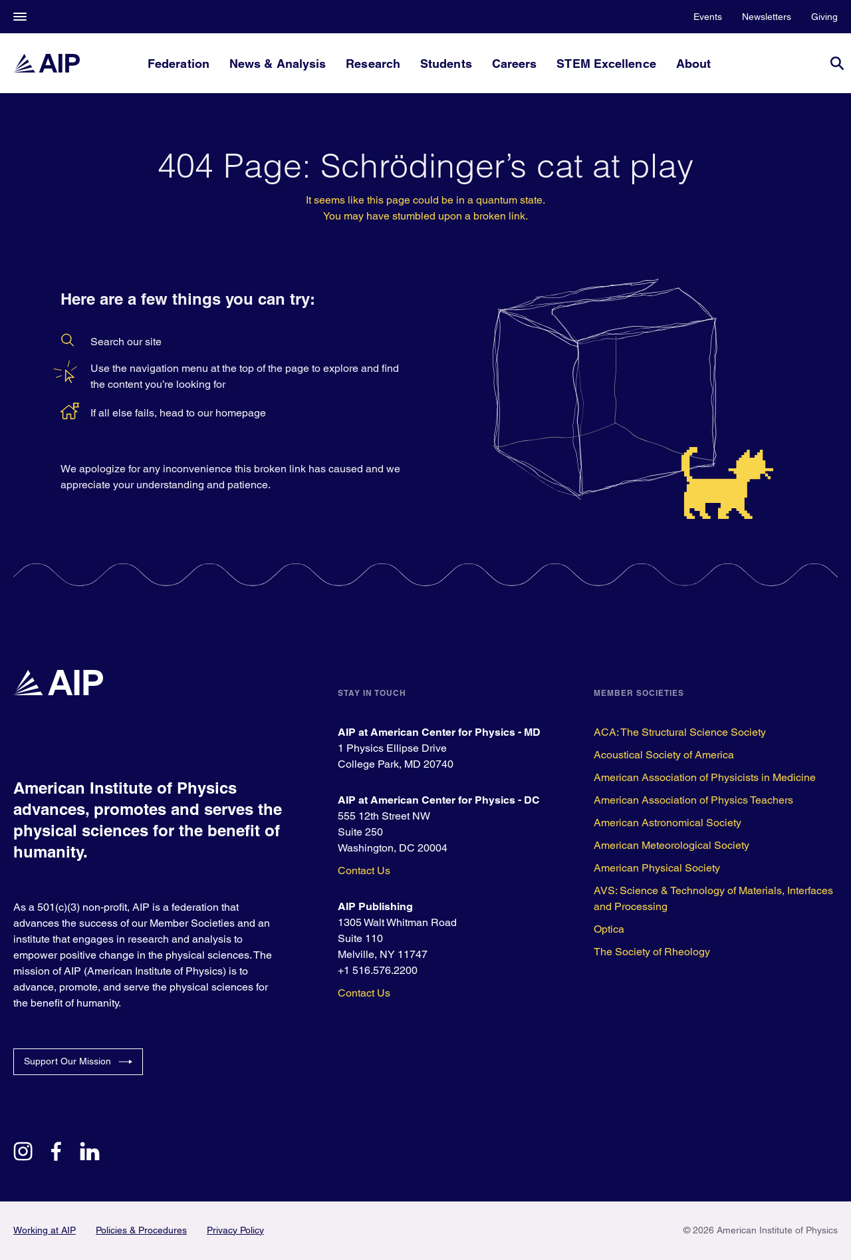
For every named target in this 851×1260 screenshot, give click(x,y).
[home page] (46, 63)
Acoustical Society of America (664, 754)
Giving (824, 16)
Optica (609, 929)
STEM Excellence (606, 64)
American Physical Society (657, 868)
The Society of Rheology (652, 951)
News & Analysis (277, 64)
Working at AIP (44, 1230)
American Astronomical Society (667, 822)
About (693, 64)
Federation (178, 64)
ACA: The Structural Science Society (680, 732)
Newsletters (766, 16)
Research (373, 64)
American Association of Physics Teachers (693, 800)
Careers (514, 64)
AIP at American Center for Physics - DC (439, 800)
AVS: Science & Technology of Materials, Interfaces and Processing (713, 898)
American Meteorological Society (671, 845)
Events (707, 16)
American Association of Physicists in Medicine (705, 777)
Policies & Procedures (141, 1230)
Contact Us (364, 870)
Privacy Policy (235, 1230)
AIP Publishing (375, 906)
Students (446, 64)
